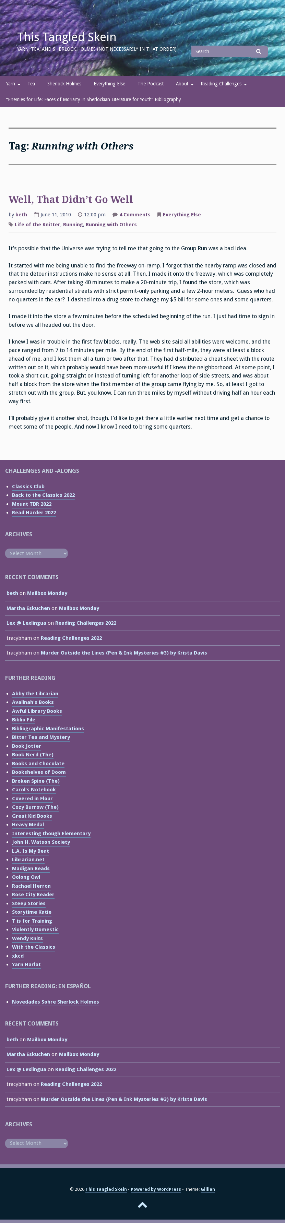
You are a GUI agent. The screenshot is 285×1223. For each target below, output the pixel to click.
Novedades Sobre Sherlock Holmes (55, 1002)
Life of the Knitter (37, 224)
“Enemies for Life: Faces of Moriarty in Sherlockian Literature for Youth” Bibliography (93, 99)
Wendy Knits (27, 938)
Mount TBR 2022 (31, 504)
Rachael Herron (31, 886)
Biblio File (23, 720)
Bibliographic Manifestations (48, 729)
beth (21, 215)
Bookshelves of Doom (39, 772)
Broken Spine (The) (36, 781)
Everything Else (109, 83)
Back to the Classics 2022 (43, 495)
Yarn (10, 83)
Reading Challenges (221, 83)
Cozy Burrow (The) (35, 807)
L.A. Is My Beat (30, 851)
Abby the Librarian (35, 694)
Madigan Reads (31, 868)
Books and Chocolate (38, 763)
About (182, 83)
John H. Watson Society (41, 842)
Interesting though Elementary (51, 833)
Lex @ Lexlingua (26, 623)
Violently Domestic (35, 929)
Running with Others (111, 224)
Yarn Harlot (26, 964)
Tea (31, 83)
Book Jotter (26, 746)
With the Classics (33, 947)
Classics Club (28, 486)
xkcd (18, 956)
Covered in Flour (32, 798)
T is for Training (32, 921)
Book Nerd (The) (33, 755)
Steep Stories (29, 903)
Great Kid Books (32, 816)
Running (73, 224)
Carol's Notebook (34, 790)
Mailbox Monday (47, 593)
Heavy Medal (28, 825)
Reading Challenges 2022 (85, 623)
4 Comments (135, 215)
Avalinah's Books (33, 702)
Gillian (208, 1189)
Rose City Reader (33, 894)
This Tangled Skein (67, 37)
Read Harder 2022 (34, 512)
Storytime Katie (31, 912)
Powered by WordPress (156, 1189)
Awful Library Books (37, 711)
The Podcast (151, 83)
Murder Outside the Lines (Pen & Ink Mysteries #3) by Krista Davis (124, 653)
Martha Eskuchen (28, 608)
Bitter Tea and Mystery (41, 737)
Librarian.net (28, 859)
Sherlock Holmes (64, 83)
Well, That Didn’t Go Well (71, 199)
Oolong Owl (26, 877)
